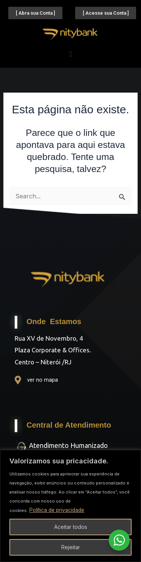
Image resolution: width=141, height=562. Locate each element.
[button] (70, 54)
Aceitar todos (70, 527)
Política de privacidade (57, 510)
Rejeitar (70, 547)
